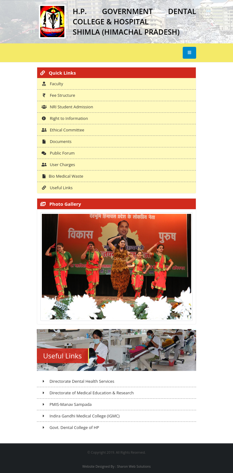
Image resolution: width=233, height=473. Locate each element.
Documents (57, 141)
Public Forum (58, 153)
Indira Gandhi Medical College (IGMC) (80, 416)
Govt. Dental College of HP (70, 427)
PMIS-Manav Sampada (66, 404)
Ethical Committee (63, 130)
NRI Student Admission (67, 107)
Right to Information (65, 118)
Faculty (52, 83)
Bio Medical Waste (62, 176)
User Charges (58, 164)
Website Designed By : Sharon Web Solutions (116, 466)
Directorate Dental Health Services (77, 381)
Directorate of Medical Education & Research (87, 393)
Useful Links (57, 187)
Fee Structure (58, 95)
